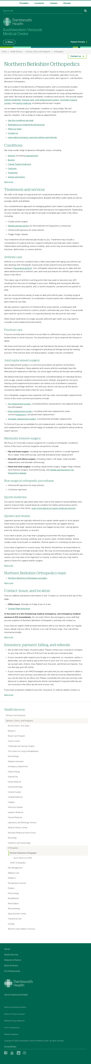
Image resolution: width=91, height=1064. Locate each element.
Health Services (16, 52)
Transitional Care (15, 919)
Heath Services (11, 955)
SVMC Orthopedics (18, 863)
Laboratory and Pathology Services (22, 823)
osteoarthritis (31, 156)
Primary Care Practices (15, 715)
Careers (53, 3)
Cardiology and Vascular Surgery (21, 746)
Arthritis (11, 156)
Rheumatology (14, 909)
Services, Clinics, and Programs (38, 52)
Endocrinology (14, 772)
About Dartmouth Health (16, 995)
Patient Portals (78, 42)
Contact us (13, 133)
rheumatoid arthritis (22, 268)
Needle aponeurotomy (18, 226)
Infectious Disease (15, 807)
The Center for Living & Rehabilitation (23, 751)
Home (4, 52)
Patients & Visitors (12, 960)
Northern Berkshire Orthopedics (23, 853)
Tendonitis (13, 173)
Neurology (12, 838)
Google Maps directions (19, 609)
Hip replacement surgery (19, 404)
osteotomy (21, 415)
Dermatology (13, 756)
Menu (10, 42)
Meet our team (15, 129)
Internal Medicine (15, 817)
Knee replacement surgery (20, 411)
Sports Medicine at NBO (22, 858)
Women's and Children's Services (21, 929)
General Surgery (14, 792)
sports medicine (23, 103)
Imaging (11, 802)
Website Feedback (11, 1034)
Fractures (12, 169)
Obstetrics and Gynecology (19, 843)
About (7, 949)
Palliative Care (13, 873)
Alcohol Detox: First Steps (18, 726)
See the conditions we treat (20, 120)
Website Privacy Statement (14, 1021)
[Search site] (43, 11)
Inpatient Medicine (15, 812)
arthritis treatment (12, 100)
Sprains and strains (16, 177)
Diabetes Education (16, 761)
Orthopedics (58, 52)
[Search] (85, 11)
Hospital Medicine (15, 797)
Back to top (8, 182)
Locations (39, 3)
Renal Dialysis (13, 904)
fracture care (28, 100)
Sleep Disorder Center (17, 914)
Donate (67, 3)
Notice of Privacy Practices (14, 1014)
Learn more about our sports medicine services (53, 508)
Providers (24, 3)
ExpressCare (13, 777)
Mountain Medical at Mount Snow (22, 833)
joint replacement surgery (47, 100)
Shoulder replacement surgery (22, 419)
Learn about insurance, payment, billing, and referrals (32, 138)
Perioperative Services (17, 883)
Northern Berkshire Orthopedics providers (27, 578)
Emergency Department (18, 767)
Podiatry (11, 888)
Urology (11, 924)
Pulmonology (13, 893)
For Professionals (12, 971)
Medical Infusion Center (17, 828)
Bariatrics (11, 731)
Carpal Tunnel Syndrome (19, 164)
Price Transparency (11, 1028)
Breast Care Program (16, 736)
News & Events (11, 966)
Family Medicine (14, 782)
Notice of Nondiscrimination (15, 1007)
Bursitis (11, 160)
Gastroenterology (15, 787)
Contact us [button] (75, 56)
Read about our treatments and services (26, 125)
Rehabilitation (13, 898)
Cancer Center (14, 741)
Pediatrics (12, 878)
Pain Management (15, 868)
